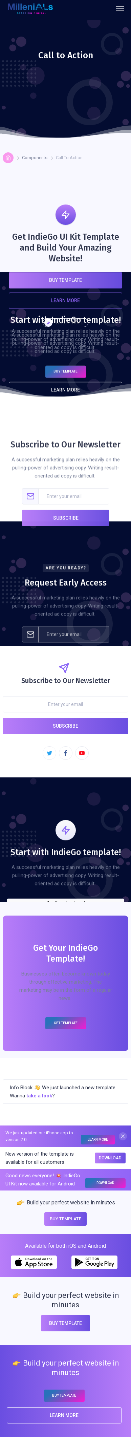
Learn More (65, 307)
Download (110, 1158)
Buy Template (65, 287)
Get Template (66, 1023)
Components (34, 157)
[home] (30, 9)
